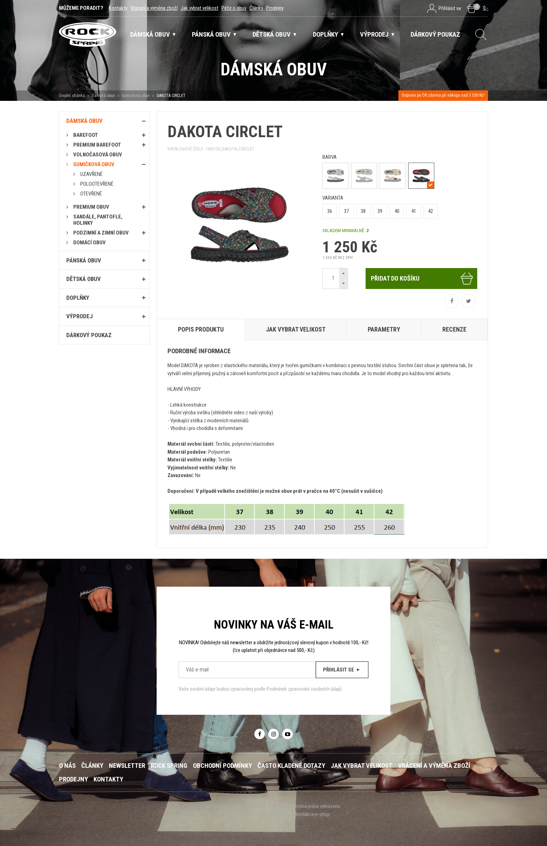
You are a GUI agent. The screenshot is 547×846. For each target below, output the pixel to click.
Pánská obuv (83, 260)
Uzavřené (91, 174)
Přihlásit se (342, 670)
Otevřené (91, 194)
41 (413, 211)
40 (397, 211)
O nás (67, 766)
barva (329, 157)
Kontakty (118, 8)
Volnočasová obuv (97, 154)
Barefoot (85, 135)
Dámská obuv (104, 95)
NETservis (243, 814)
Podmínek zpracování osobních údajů (304, 689)
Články (256, 8)
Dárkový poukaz (89, 335)
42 (430, 211)
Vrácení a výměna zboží (154, 8)
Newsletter (127, 766)
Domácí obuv (89, 242)
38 (363, 211)
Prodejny (275, 8)
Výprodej (79, 316)
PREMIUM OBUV (91, 207)
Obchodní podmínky (222, 766)
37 (346, 211)
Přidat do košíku (422, 278)
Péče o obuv (234, 8)
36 (329, 211)
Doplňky (77, 297)
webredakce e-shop (310, 814)
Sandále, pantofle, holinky (97, 220)
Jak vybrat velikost (199, 8)
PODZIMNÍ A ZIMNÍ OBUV (101, 233)
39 (379, 211)
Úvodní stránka (72, 95)
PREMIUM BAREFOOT (97, 145)
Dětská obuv (83, 278)
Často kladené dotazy (291, 766)
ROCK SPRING (169, 766)
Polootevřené (96, 184)
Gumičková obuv (136, 95)
